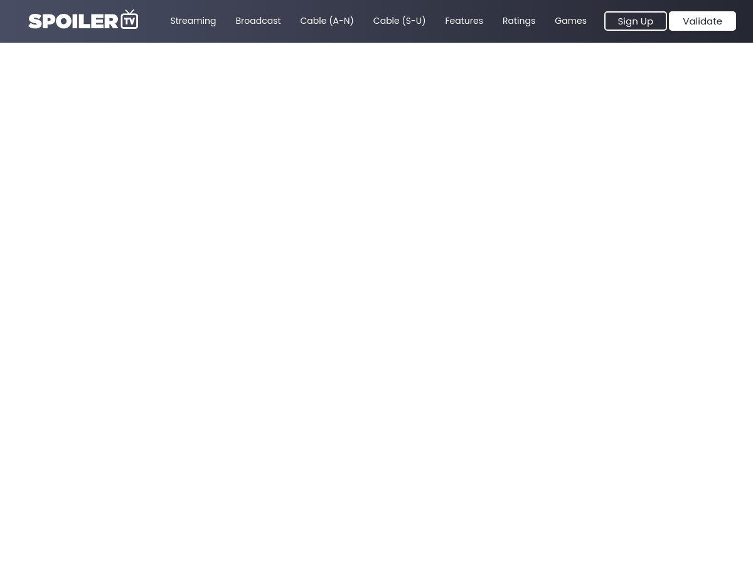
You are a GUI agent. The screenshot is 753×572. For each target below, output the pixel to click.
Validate (702, 21)
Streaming (193, 20)
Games (571, 20)
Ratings (519, 20)
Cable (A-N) (327, 20)
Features (464, 20)
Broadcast (257, 20)
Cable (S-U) (399, 20)
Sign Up (636, 21)
